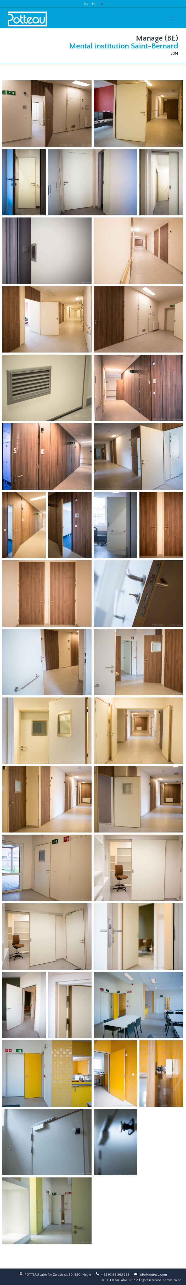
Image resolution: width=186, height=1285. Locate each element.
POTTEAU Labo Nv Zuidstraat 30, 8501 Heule (58, 1274)
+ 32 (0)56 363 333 (115, 1274)
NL (86, 3)
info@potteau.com (153, 1274)
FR (93, 3)
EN (102, 3)
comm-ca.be (172, 1280)
